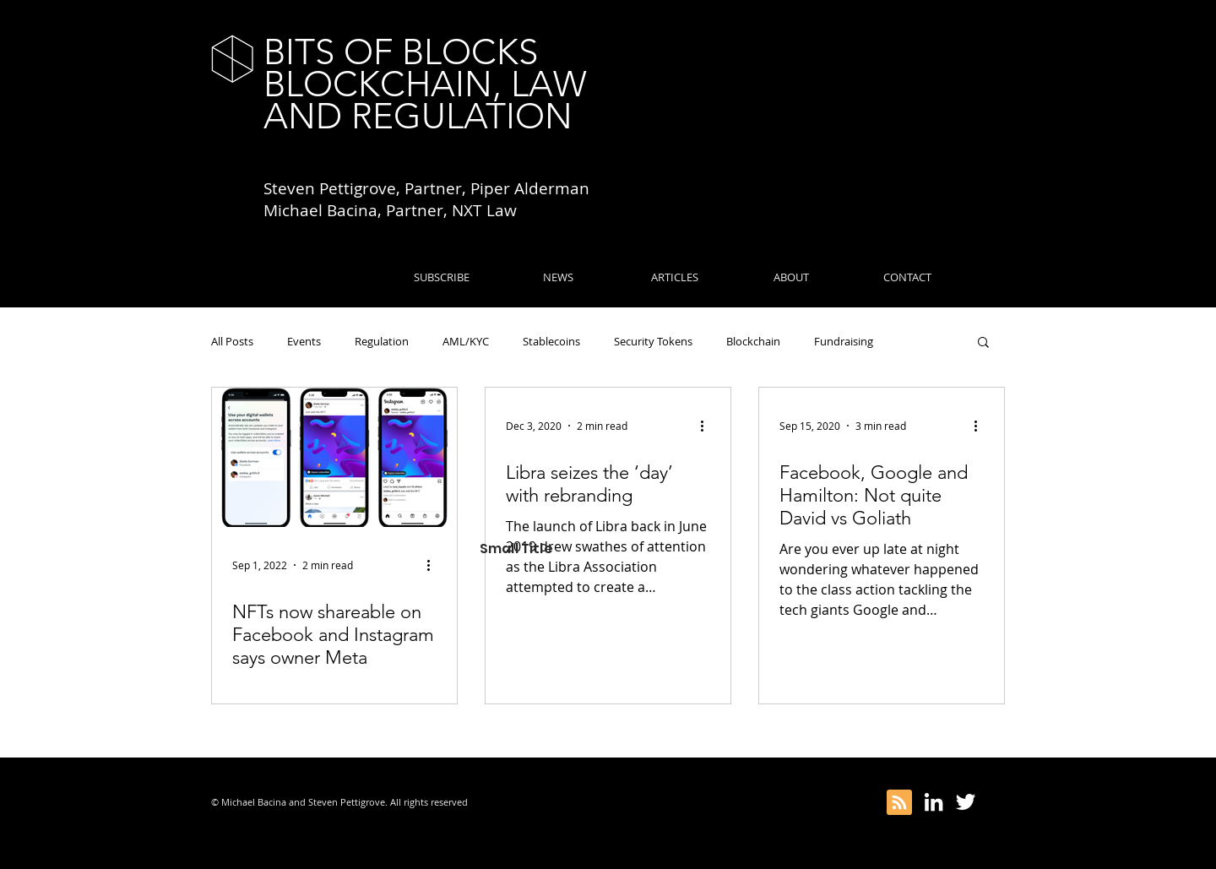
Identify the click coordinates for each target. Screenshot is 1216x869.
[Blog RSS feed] (899, 803)
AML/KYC (465, 341)
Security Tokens (653, 341)
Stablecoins (551, 341)
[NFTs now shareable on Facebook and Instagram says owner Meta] (334, 457)
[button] (983, 343)
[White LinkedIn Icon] (933, 802)
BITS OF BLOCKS (400, 51)
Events (304, 341)
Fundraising (843, 341)
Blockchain (753, 341)
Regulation (382, 341)
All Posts (232, 341)
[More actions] (434, 565)
